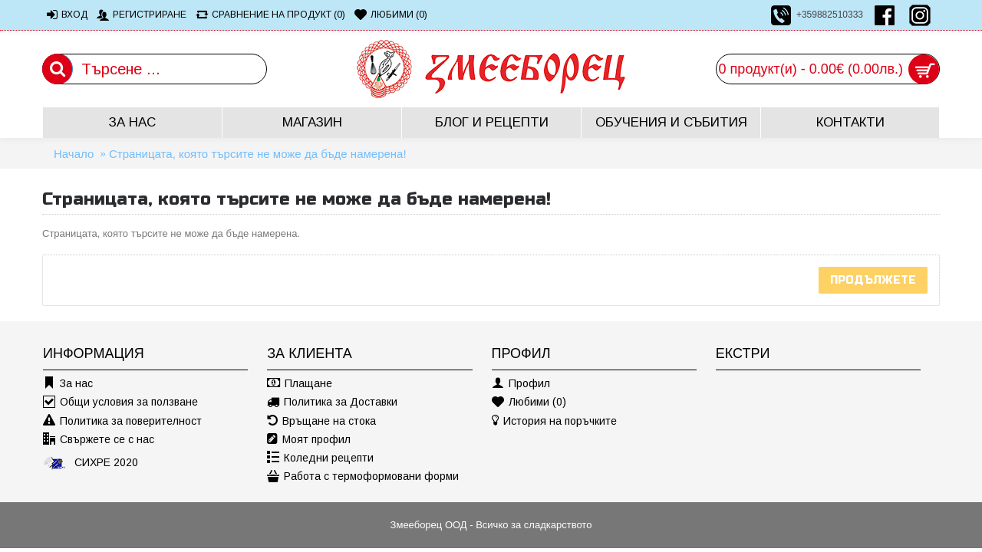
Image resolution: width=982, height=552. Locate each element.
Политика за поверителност (122, 421)
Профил (521, 383)
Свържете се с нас (98, 439)
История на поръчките (554, 421)
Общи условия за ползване (120, 402)
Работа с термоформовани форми (363, 476)
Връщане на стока (321, 421)
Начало (74, 153)
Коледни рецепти (320, 458)
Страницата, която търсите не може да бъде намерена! (258, 153)
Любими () (529, 402)
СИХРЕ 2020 (90, 462)
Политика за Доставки (332, 402)
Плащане (299, 383)
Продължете (873, 280)
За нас (68, 383)
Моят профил (309, 439)
